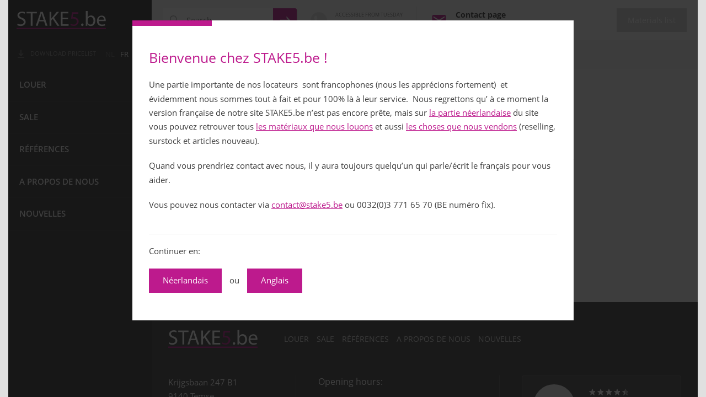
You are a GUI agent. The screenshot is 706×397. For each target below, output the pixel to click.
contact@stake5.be (307, 205)
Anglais (274, 280)
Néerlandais (185, 280)
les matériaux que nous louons (314, 126)
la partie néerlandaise (470, 113)
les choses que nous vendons (461, 126)
